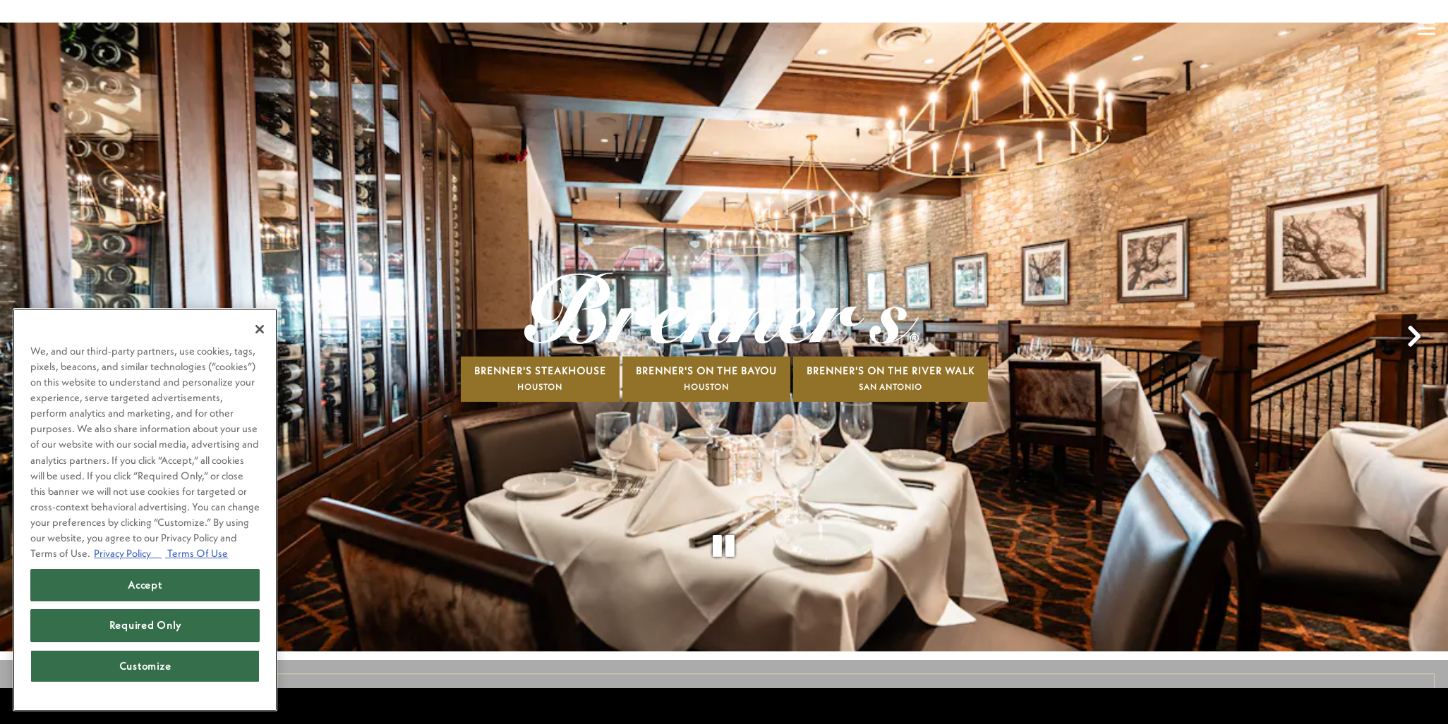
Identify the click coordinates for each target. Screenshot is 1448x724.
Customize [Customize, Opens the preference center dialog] (145, 666)
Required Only (145, 625)
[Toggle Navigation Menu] (1426, 28)
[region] (145, 509)
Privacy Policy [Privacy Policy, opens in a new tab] (128, 553)
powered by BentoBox (73, 705)
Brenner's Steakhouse (540, 348)
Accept (145, 584)
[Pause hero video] (724, 512)
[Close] (259, 329)
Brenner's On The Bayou (706, 348)
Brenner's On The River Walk (891, 348)
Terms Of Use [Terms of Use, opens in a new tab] (196, 553)
